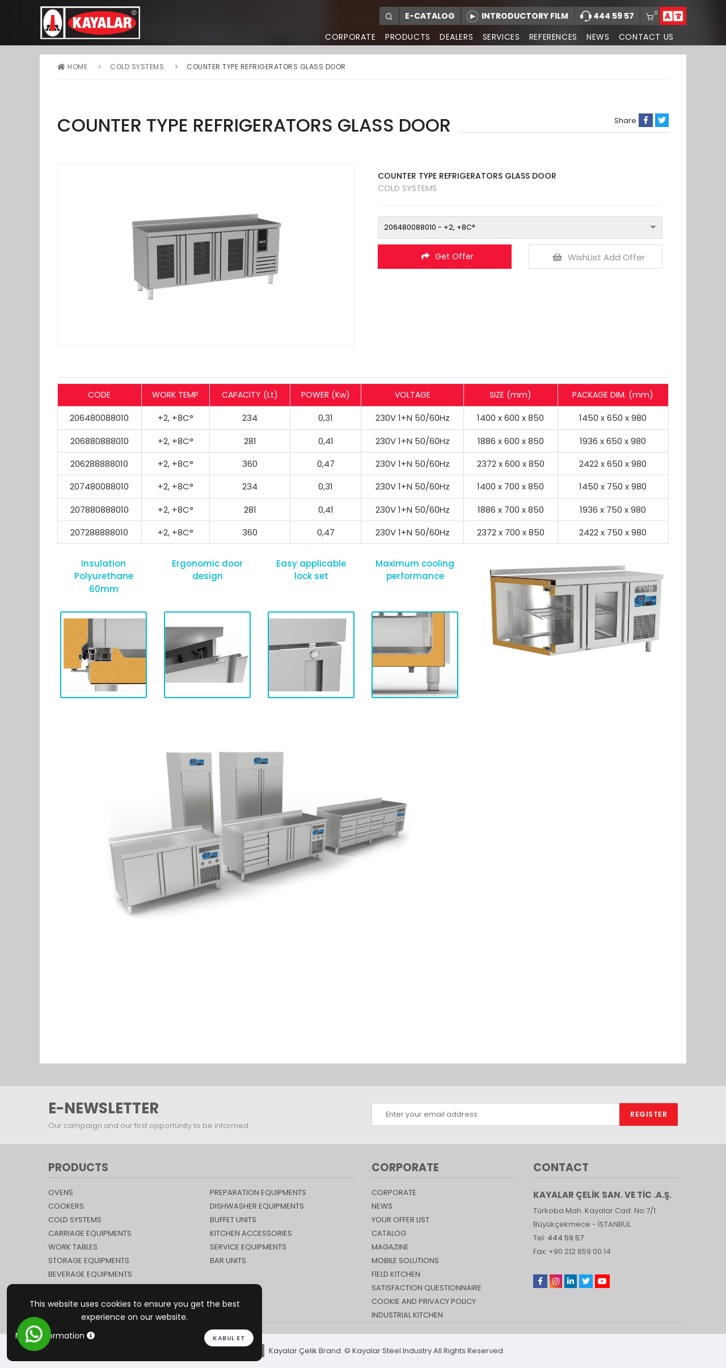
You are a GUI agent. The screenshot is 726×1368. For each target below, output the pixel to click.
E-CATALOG (430, 16)
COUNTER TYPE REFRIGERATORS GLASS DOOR (266, 66)
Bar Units (228, 1260)
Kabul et (229, 1337)
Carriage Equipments (90, 1233)
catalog (389, 1233)
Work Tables (73, 1247)
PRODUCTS (402, 37)
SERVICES (497, 37)
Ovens (60, 1192)
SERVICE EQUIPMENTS (248, 1247)
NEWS (596, 37)
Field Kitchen (396, 1274)
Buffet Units (233, 1219)
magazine (390, 1247)
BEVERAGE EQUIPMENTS (90, 1274)
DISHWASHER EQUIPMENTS (257, 1206)
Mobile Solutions (405, 1260)
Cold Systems (137, 66)
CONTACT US (645, 37)
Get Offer (447, 256)
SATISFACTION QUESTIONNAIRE (427, 1287)
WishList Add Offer (598, 257)
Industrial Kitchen (407, 1315)
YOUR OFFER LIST (400, 1219)
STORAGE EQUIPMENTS (88, 1260)
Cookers (66, 1206)
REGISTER (648, 1114)
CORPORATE (343, 37)
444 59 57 (607, 16)
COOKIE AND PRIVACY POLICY (424, 1301)
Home (72, 66)
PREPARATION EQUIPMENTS (258, 1192)
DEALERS (451, 37)
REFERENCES (550, 37)
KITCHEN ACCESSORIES (251, 1233)
